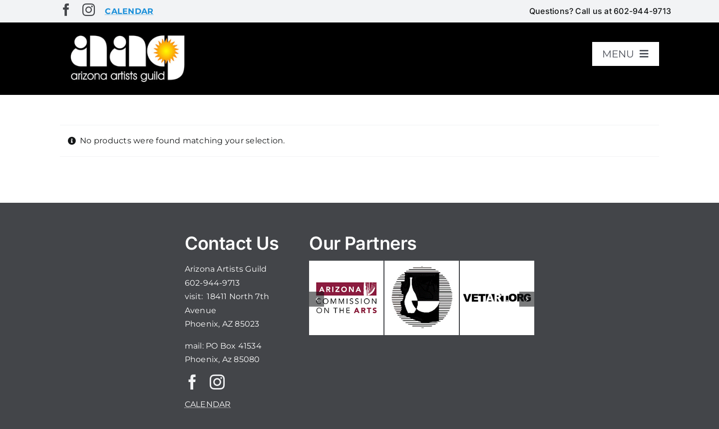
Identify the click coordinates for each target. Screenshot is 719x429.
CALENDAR (208, 404)
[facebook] (66, 9)
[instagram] (88, 9)
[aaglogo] (126, 35)
